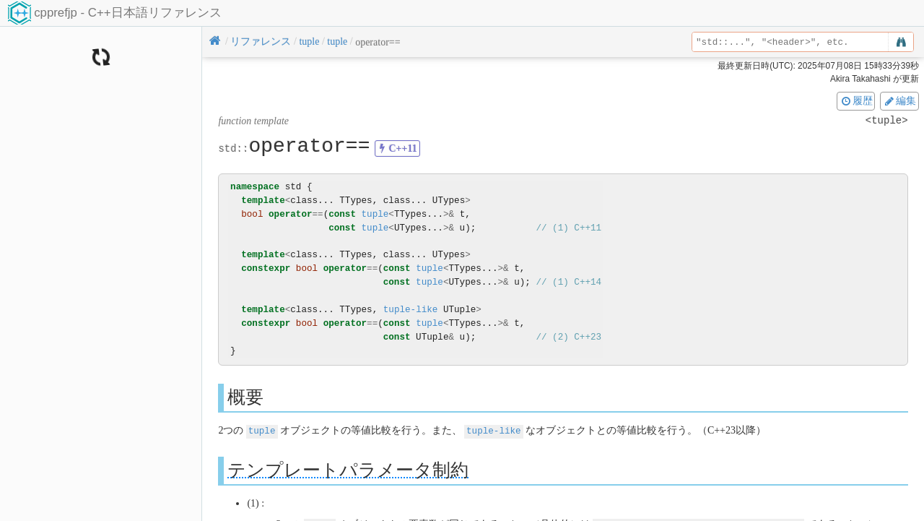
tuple (375, 214)
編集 (899, 100)
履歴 (856, 100)
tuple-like (410, 309)
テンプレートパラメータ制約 (347, 469)
